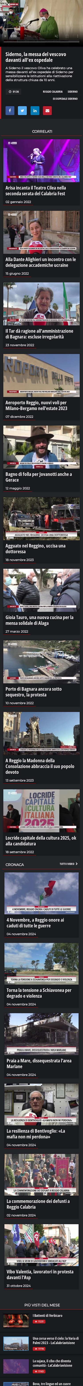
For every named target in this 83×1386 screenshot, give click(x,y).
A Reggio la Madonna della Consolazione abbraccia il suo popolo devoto (40, 766)
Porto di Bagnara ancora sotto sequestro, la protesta (34, 691)
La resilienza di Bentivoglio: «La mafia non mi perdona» (36, 1133)
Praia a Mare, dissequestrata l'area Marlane (39, 1063)
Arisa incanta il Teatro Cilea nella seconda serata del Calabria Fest (36, 190)
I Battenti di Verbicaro (47, 1315)
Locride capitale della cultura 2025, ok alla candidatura (41, 840)
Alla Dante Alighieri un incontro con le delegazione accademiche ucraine (41, 262)
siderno (73, 92)
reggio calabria (53, 92)
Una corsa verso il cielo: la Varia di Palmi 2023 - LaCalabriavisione (56, 1340)
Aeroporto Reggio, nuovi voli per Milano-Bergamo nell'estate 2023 (36, 405)
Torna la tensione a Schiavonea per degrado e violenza (39, 993)
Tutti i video (69, 864)
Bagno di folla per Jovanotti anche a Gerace (39, 477)
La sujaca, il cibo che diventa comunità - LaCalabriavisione (52, 1363)
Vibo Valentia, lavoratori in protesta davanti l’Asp (40, 1274)
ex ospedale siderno (65, 99)
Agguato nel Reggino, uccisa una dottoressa (36, 548)
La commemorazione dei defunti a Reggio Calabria (38, 1204)
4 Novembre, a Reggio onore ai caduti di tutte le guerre (35, 922)
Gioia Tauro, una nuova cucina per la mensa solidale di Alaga (39, 620)
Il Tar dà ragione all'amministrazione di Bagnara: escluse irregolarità (39, 333)
